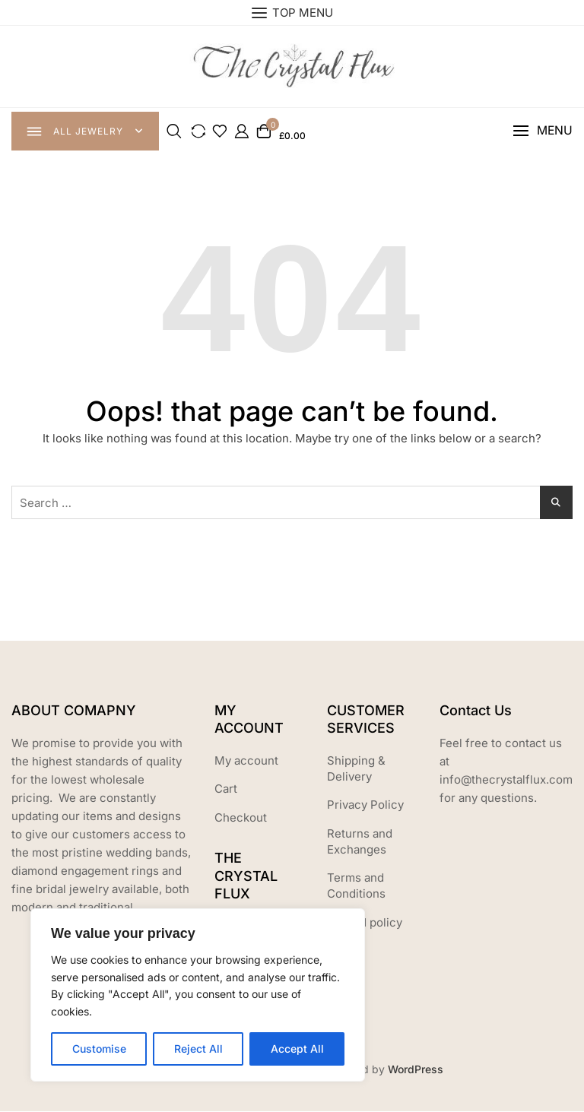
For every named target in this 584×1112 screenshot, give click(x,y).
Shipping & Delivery (356, 769)
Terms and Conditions (356, 886)
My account (246, 761)
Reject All (198, 1048)
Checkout (240, 818)
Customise (99, 1048)
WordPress (415, 1069)
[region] (197, 995)
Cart (225, 789)
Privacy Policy (365, 805)
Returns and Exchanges (359, 842)
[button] (542, 132)
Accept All (297, 1048)
